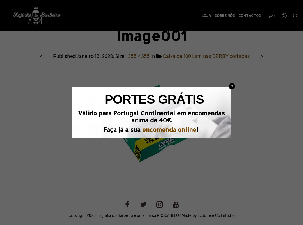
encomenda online (169, 129)
